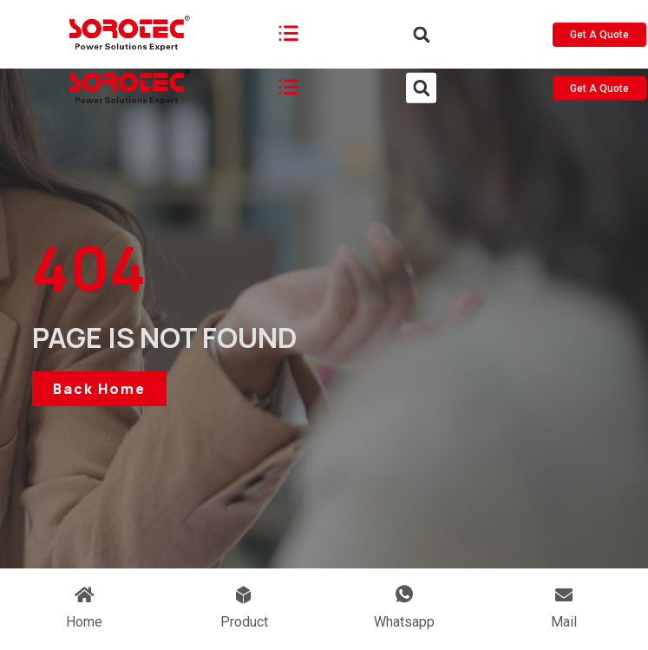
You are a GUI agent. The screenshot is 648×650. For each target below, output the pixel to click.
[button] (421, 44)
